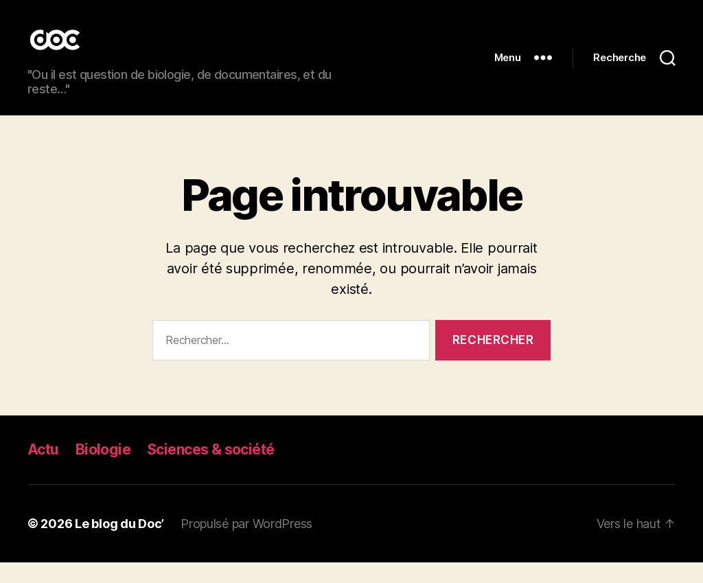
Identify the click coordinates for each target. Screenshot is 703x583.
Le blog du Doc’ (119, 544)
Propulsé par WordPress (246, 544)
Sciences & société (211, 470)
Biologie (103, 470)
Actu (43, 470)
